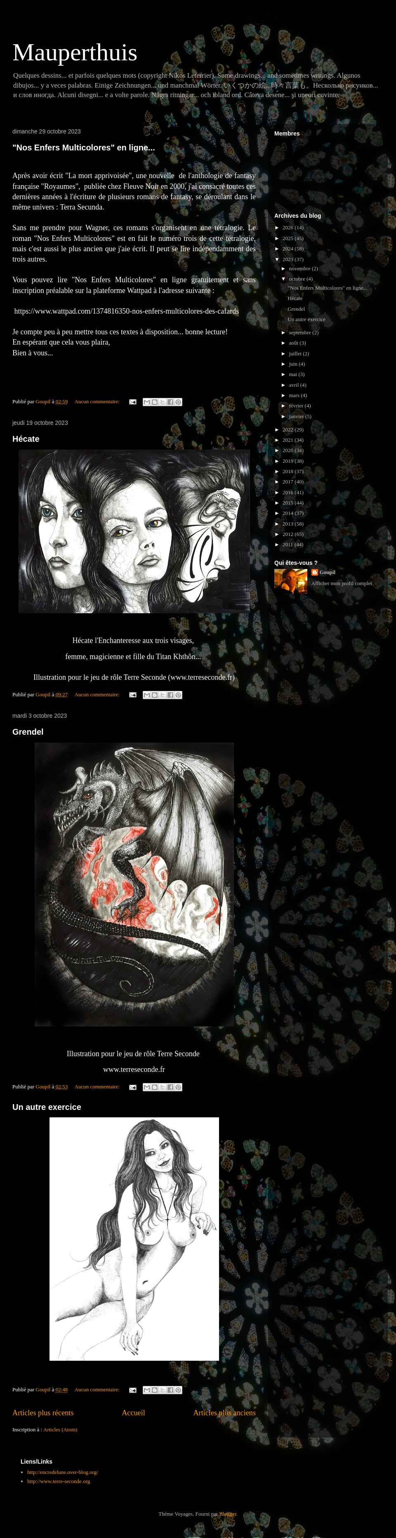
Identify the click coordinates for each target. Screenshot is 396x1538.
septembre (301, 332)
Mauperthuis (74, 52)
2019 (289, 461)
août (294, 343)
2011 (289, 544)
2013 (289, 524)
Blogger (227, 1514)
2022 (289, 429)
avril (294, 385)
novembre (300, 268)
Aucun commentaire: (98, 401)
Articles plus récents (42, 1413)
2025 (289, 238)
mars (295, 395)
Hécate (26, 438)
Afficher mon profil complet (341, 583)
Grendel (28, 731)
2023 (289, 259)
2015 (289, 503)
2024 (289, 248)
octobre (297, 279)
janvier (297, 416)
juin (294, 364)
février (297, 405)
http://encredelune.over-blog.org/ (62, 1472)
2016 (289, 492)
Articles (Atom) (60, 1429)
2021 (289, 440)
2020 (289, 450)
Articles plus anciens (224, 1413)
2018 (289, 471)
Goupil (327, 572)
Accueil (133, 1413)
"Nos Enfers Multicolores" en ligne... (83, 147)
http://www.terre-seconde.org (58, 1481)
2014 (289, 513)
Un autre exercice (46, 1107)
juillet (296, 353)
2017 (289, 482)
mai (294, 374)
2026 (289, 227)
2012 (289, 534)
